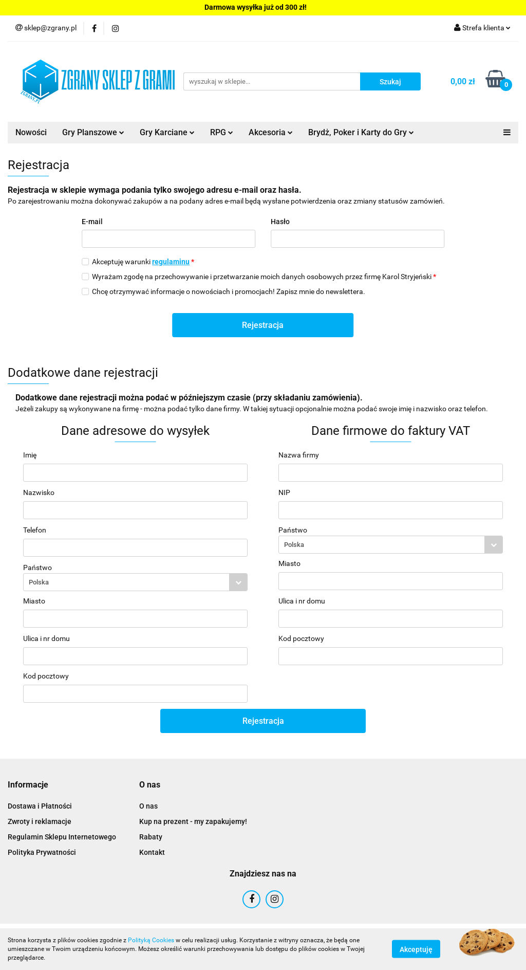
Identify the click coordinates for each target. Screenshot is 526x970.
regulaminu (171, 262)
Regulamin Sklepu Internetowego (62, 837)
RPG (221, 132)
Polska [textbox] (39, 582)
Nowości (31, 132)
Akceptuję (416, 949)
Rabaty (150, 837)
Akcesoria (271, 132)
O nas (148, 806)
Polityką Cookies (151, 940)
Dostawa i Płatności (40, 806)
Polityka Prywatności (42, 852)
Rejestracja (263, 325)
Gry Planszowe (93, 132)
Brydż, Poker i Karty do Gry (361, 132)
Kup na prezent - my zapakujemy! (193, 821)
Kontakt (152, 852)
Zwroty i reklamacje (39, 821)
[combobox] (135, 582)
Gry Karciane (167, 132)
